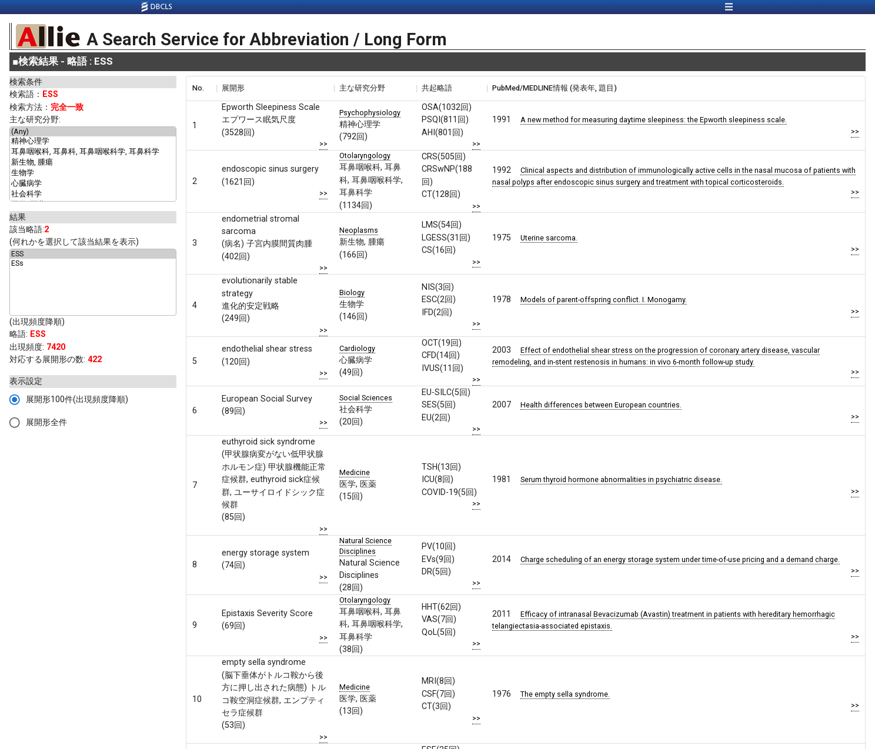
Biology (352, 292)
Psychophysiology (369, 112)
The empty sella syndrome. (565, 694)
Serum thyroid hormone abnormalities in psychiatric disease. (621, 479)
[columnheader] (201, 88)
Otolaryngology (364, 155)
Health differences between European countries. (601, 404)
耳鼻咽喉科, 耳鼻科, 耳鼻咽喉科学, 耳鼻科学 (93, 152)
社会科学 (93, 194)
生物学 (93, 173)
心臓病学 (93, 184)
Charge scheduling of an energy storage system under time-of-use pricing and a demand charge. (680, 559)
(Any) (93, 131)
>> (323, 143)
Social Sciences (365, 397)
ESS (93, 254)
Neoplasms (358, 230)
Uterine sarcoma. (548, 237)
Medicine (354, 472)
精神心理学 (93, 141)
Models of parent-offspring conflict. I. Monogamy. (603, 299)
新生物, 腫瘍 (93, 163)
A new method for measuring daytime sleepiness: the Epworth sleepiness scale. (653, 119)
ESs (93, 263)
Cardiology (357, 348)
